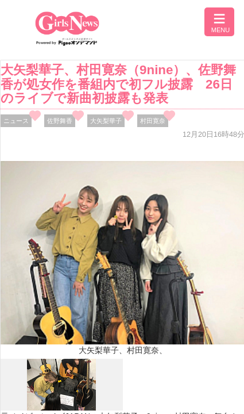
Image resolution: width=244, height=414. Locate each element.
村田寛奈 (152, 120)
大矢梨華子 (106, 120)
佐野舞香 (59, 120)
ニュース (16, 120)
